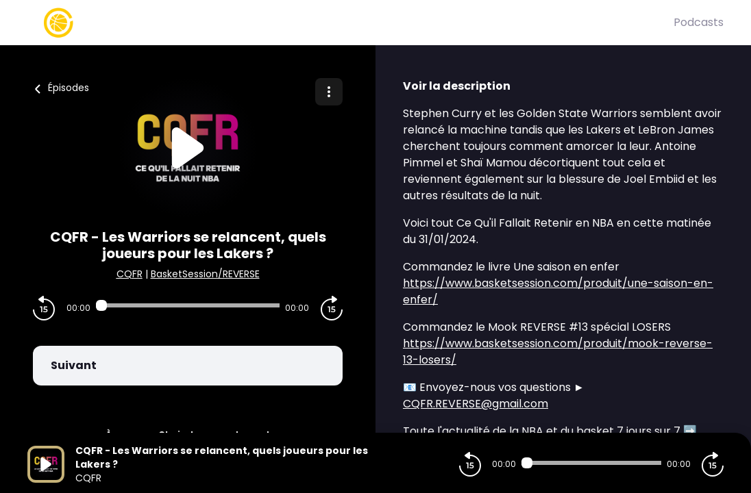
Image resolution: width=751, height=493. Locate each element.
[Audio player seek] (188, 305)
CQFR (129, 274)
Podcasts (699, 22)
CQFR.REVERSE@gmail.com (475, 404)
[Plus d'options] (329, 91)
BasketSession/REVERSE (205, 274)
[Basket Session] (350, 22)
